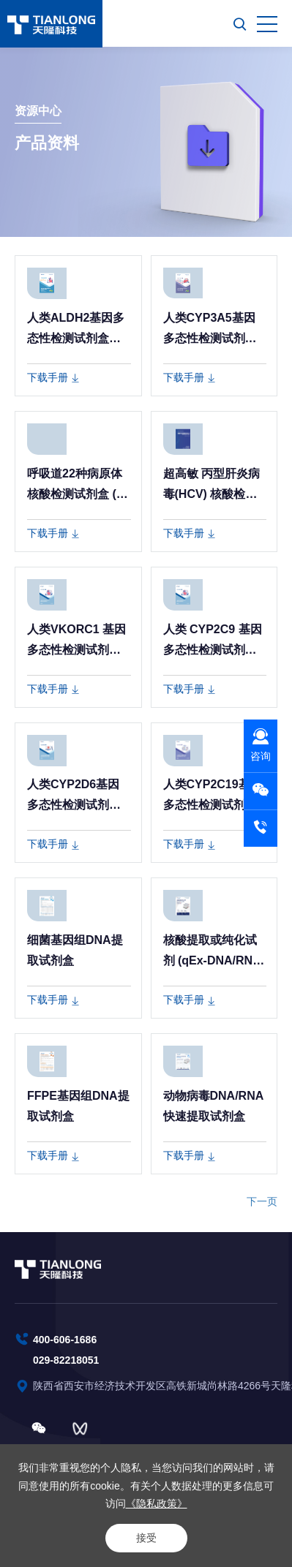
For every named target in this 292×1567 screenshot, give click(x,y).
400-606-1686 (65, 1339)
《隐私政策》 (156, 1503)
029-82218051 (66, 1360)
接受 (146, 1538)
